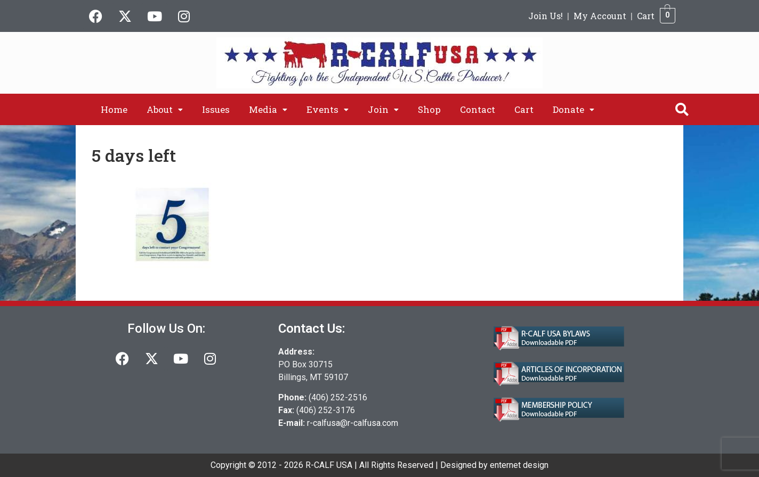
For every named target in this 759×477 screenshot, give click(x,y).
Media (268, 109)
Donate (573, 109)
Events (327, 109)
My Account (600, 15)
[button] (164, 109)
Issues (216, 109)
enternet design (519, 465)
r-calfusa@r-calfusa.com (352, 423)
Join (383, 109)
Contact (477, 109)
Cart (646, 15)
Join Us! (545, 15)
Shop (429, 109)
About (165, 109)
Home (114, 109)
